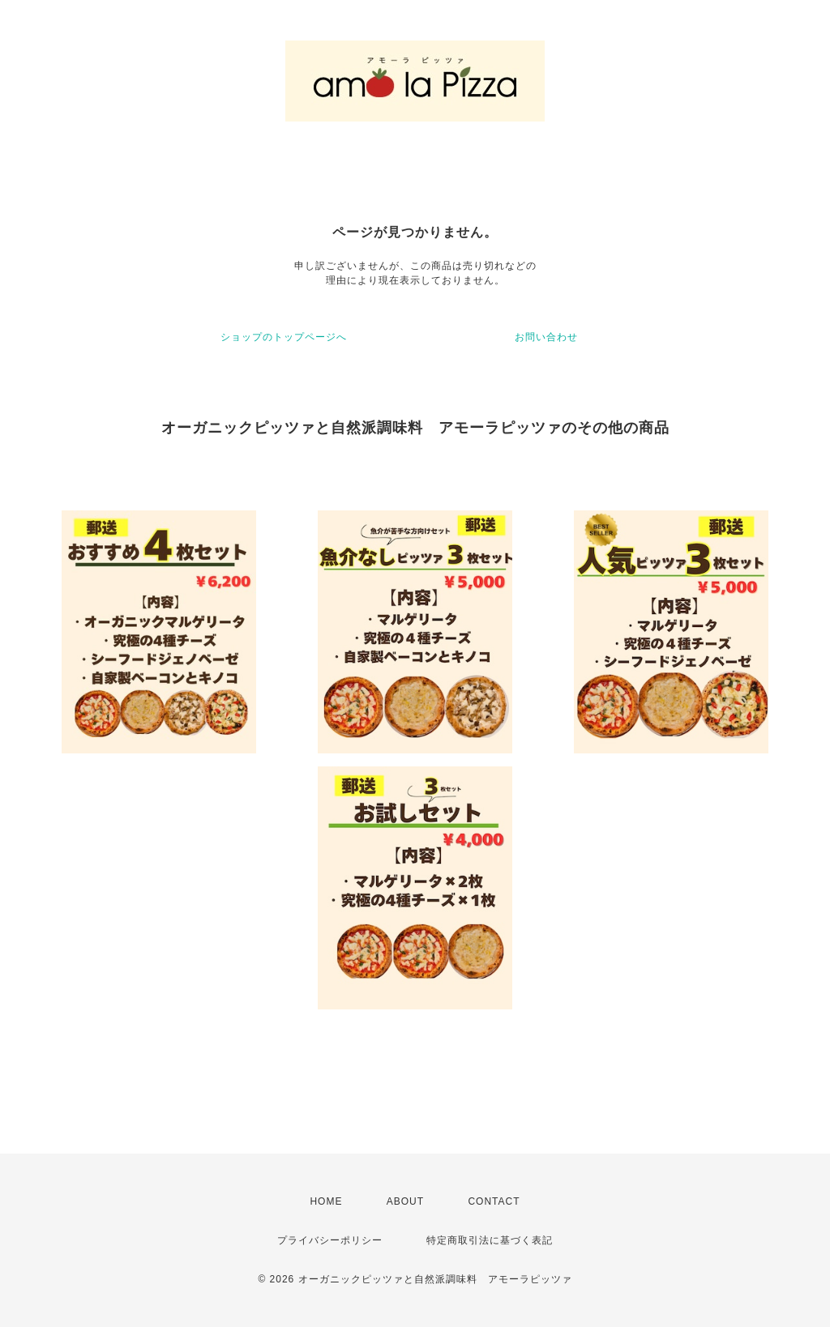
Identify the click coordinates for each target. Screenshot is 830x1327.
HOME (326, 1201)
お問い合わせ (546, 337)
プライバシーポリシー (330, 1240)
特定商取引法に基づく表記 (489, 1240)
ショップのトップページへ (283, 337)
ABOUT (405, 1201)
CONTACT (494, 1201)
